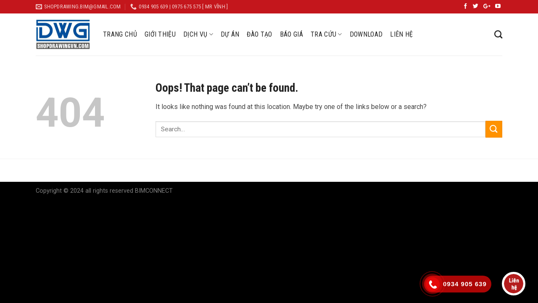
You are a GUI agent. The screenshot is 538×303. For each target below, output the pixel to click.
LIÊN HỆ (401, 34)
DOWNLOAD (366, 34)
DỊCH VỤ (198, 34)
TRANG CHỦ (120, 34)
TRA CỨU (326, 34)
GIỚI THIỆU (160, 34)
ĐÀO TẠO (259, 34)
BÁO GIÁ (291, 34)
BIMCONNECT (154, 190)
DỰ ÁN (230, 34)
